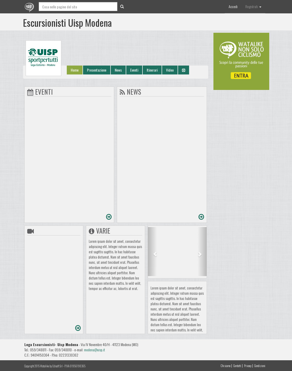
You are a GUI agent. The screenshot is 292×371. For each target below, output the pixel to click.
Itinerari (152, 70)
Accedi (233, 6)
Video (170, 70)
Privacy (247, 366)
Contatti (237, 366)
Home (75, 70)
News (118, 70)
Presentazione (96, 70)
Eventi (134, 70)
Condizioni (259, 366)
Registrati (253, 6)
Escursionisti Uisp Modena (67, 22)
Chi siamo (225, 366)
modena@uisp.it (94, 349)
